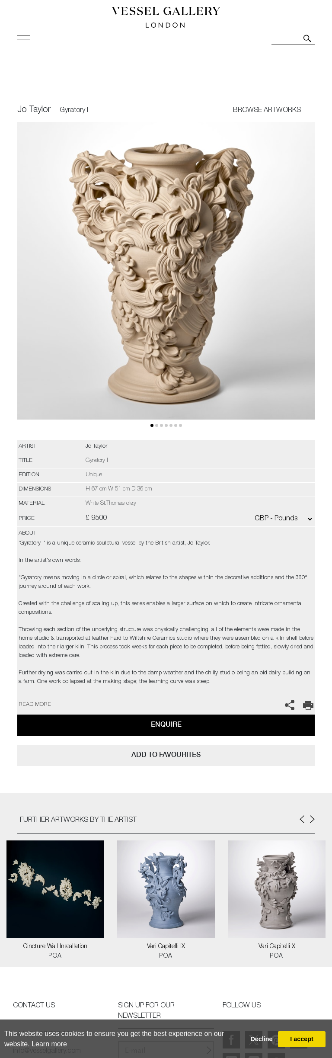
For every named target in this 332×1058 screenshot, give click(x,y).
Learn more (49, 1044)
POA (55, 956)
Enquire (166, 724)
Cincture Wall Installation (55, 947)
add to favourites (166, 754)
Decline (261, 1039)
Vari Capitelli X (277, 947)
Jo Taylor (34, 110)
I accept (301, 1039)
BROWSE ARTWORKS (267, 110)
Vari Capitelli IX (166, 947)
